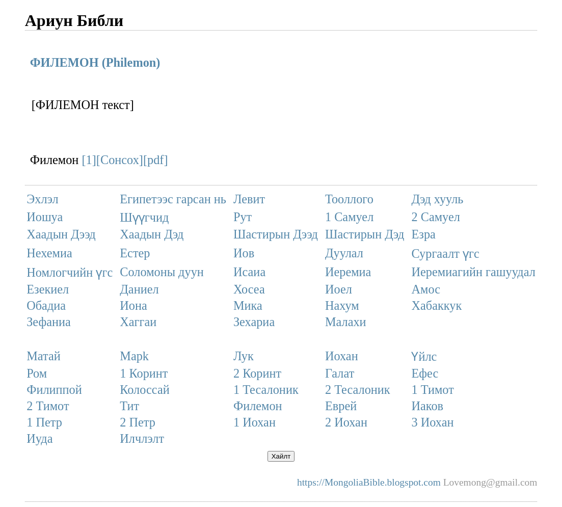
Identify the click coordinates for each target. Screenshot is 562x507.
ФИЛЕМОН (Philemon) (95, 62)
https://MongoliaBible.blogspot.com (369, 482)
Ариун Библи (74, 20)
